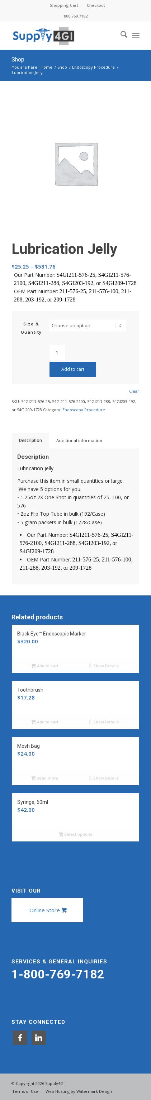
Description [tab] (30, 440)
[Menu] (136, 35)
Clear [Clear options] (134, 391)
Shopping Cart (64, 5)
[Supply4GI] (62, 35)
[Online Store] (47, 910)
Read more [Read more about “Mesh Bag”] (45, 778)
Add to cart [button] (44, 666)
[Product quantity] (57, 352)
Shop (17, 59)
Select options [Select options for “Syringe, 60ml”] (76, 834)
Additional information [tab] (79, 440)
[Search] (120, 35)
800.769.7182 (76, 16)
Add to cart (72, 369)
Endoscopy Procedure (83, 409)
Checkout (96, 5)
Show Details (104, 666)
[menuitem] (64, 5)
